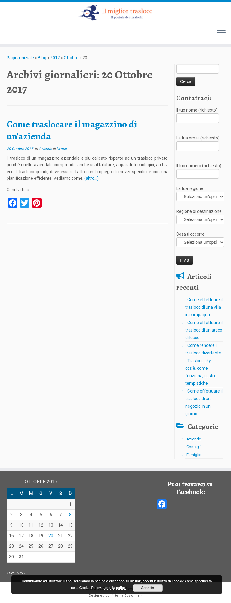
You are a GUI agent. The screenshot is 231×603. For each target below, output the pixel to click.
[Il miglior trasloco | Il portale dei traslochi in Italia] (115, 13)
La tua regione (200, 193)
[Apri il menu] (221, 33)
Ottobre (71, 57)
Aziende (46, 149)
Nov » (21, 573)
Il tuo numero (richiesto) (198, 170)
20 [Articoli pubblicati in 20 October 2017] (50, 535)
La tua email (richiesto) (198, 143)
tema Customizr (127, 596)
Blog (42, 57)
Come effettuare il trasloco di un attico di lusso (204, 330)
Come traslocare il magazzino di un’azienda (72, 130)
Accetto (147, 588)
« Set (10, 573)
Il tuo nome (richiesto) (197, 115)
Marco (62, 149)
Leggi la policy (114, 587)
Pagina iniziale (20, 57)
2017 (55, 57)
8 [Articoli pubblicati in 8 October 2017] (70, 514)
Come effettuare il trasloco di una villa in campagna (204, 307)
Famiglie (193, 454)
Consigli (193, 447)
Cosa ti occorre (200, 239)
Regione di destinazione (200, 216)
